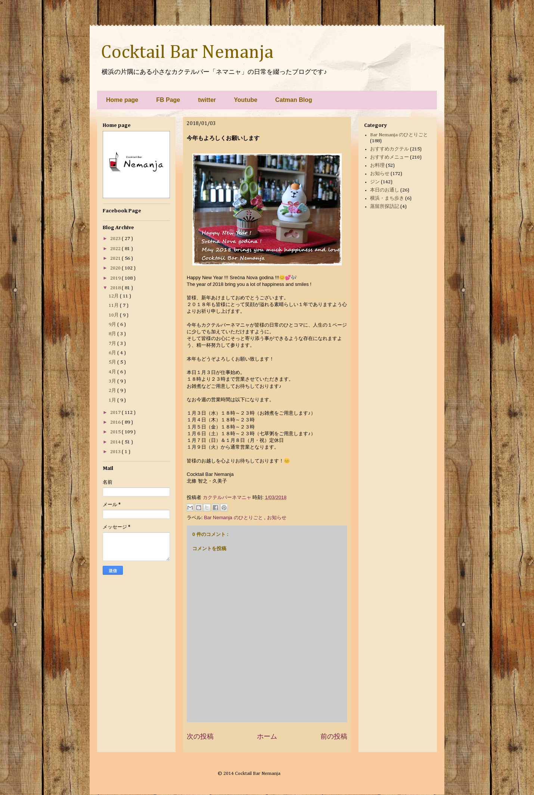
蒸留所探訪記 (384, 206)
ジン (375, 182)
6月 (113, 352)
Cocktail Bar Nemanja (187, 52)
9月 (113, 324)
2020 (116, 268)
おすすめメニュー (389, 157)
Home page (122, 100)
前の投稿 (333, 736)
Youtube (245, 100)
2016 (116, 422)
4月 (113, 372)
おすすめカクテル (389, 149)
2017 (116, 412)
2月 (113, 390)
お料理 (377, 165)
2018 (116, 288)
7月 (113, 343)
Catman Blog (293, 100)
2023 (116, 238)
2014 (116, 442)
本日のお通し (384, 190)
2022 (116, 248)
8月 (113, 333)
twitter (207, 100)
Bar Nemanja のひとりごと (234, 517)
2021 (116, 258)
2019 (116, 278)
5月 (113, 362)
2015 (116, 432)
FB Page (168, 100)
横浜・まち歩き (387, 198)
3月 (113, 381)
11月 (114, 305)
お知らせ (276, 517)
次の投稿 (200, 736)
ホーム (267, 736)
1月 (113, 400)
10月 (114, 315)
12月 (114, 296)
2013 (116, 451)
